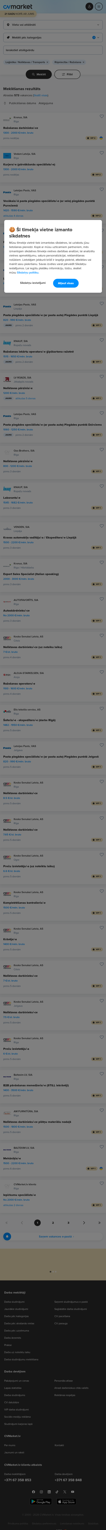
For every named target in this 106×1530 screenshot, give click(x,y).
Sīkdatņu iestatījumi (33, 283)
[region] (53, 256)
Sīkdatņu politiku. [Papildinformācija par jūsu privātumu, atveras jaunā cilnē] (28, 273)
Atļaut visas (66, 283)
